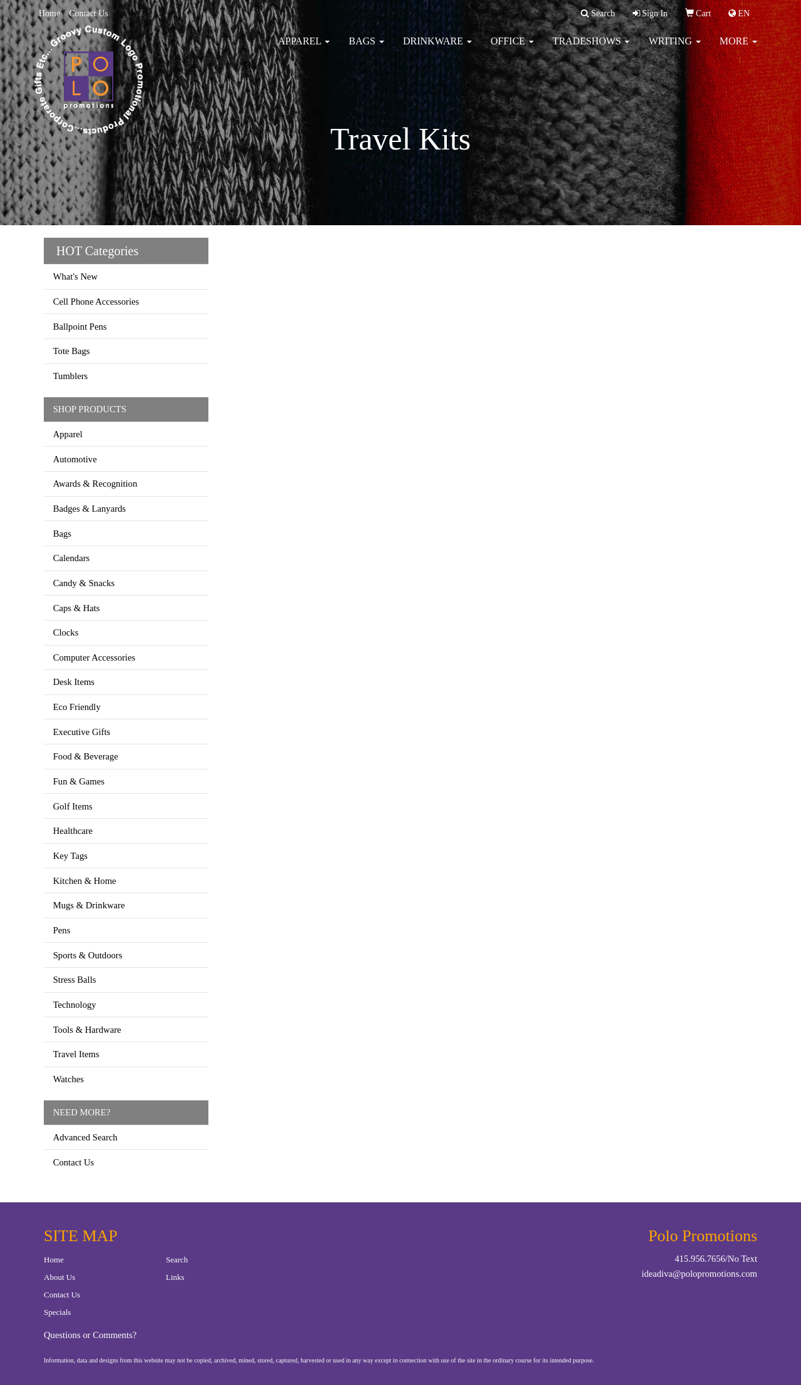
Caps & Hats (76, 608)
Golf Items (73, 806)
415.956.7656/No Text (716, 1259)
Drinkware (437, 49)
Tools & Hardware (87, 1030)
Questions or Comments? (90, 1335)
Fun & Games (79, 781)
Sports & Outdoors (88, 955)
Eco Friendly (77, 707)
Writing (674, 49)
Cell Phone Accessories (96, 302)
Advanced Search (85, 1137)
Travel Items (76, 1054)
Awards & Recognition (95, 484)
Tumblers (70, 376)
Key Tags (70, 856)
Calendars (71, 558)
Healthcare (73, 831)
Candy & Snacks (84, 583)
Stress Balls (74, 980)
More (738, 49)
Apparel (304, 49)
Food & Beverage (85, 756)
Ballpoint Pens (80, 327)
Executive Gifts (82, 732)
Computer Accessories (94, 657)
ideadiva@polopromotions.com (699, 1274)
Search (177, 1259)
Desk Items (73, 682)
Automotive (75, 459)
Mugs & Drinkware (89, 905)
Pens (62, 930)
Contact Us (88, 13)
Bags (366, 49)
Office (512, 49)
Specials (57, 1312)
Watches (68, 1079)
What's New (75, 276)
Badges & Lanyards (89, 509)
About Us (59, 1277)
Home (49, 13)
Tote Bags (71, 351)
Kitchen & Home (84, 881)
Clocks (66, 632)
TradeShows (591, 49)
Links (175, 1277)
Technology (74, 1005)
